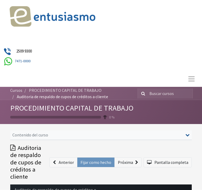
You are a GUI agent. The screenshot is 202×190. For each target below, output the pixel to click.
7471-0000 (23, 61)
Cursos (16, 90)
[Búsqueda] (142, 93)
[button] (63, 162)
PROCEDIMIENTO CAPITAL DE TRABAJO (71, 108)
